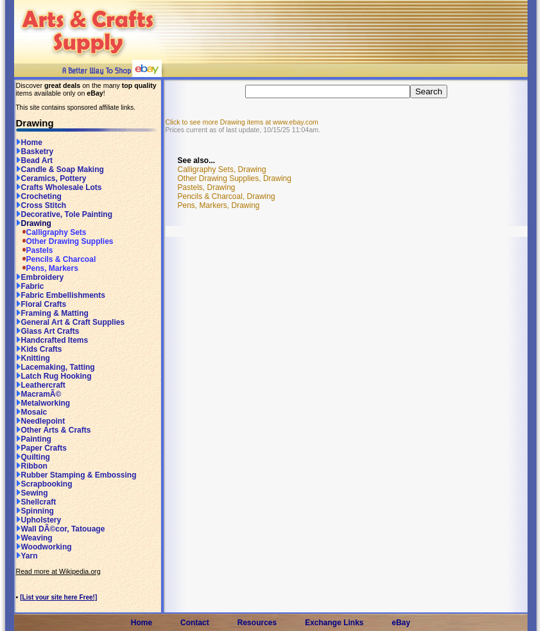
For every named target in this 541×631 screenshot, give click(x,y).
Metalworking (43, 403)
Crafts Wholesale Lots (59, 187)
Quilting (33, 457)
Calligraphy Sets (51, 232)
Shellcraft (36, 501)
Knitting (33, 358)
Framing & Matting (52, 313)
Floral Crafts (41, 304)
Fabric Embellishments (60, 295)
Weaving (34, 537)
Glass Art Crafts (48, 331)
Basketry (35, 151)
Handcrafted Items (52, 340)
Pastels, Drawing (207, 187)
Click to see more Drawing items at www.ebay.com (242, 122)
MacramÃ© (39, 394)
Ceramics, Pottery (51, 178)
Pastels (34, 250)
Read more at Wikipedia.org (58, 571)
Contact (194, 622)
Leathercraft (40, 385)
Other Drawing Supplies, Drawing (234, 178)
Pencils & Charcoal (56, 259)
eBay (401, 622)
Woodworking (44, 546)
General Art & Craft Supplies (70, 322)
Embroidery (40, 277)
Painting (33, 439)
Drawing (33, 223)
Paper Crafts (41, 448)
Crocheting (39, 196)
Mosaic (31, 412)
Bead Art (34, 160)
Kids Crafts (39, 349)
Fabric (30, 286)
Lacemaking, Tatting (55, 367)
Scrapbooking (44, 484)
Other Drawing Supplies (65, 241)
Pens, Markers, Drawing (219, 205)
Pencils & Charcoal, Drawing (226, 196)
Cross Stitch (41, 205)
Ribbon (31, 466)
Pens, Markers (47, 268)
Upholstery (39, 519)
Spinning (35, 510)
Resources (257, 622)
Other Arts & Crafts (53, 430)
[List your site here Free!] (58, 597)
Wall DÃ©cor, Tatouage (60, 528)
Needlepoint (40, 421)
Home (29, 142)
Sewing (32, 492)
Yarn (27, 555)
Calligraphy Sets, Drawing (222, 169)
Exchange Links (334, 622)
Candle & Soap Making (60, 169)
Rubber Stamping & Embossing (76, 475)
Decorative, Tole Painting (64, 214)
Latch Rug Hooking (54, 376)
